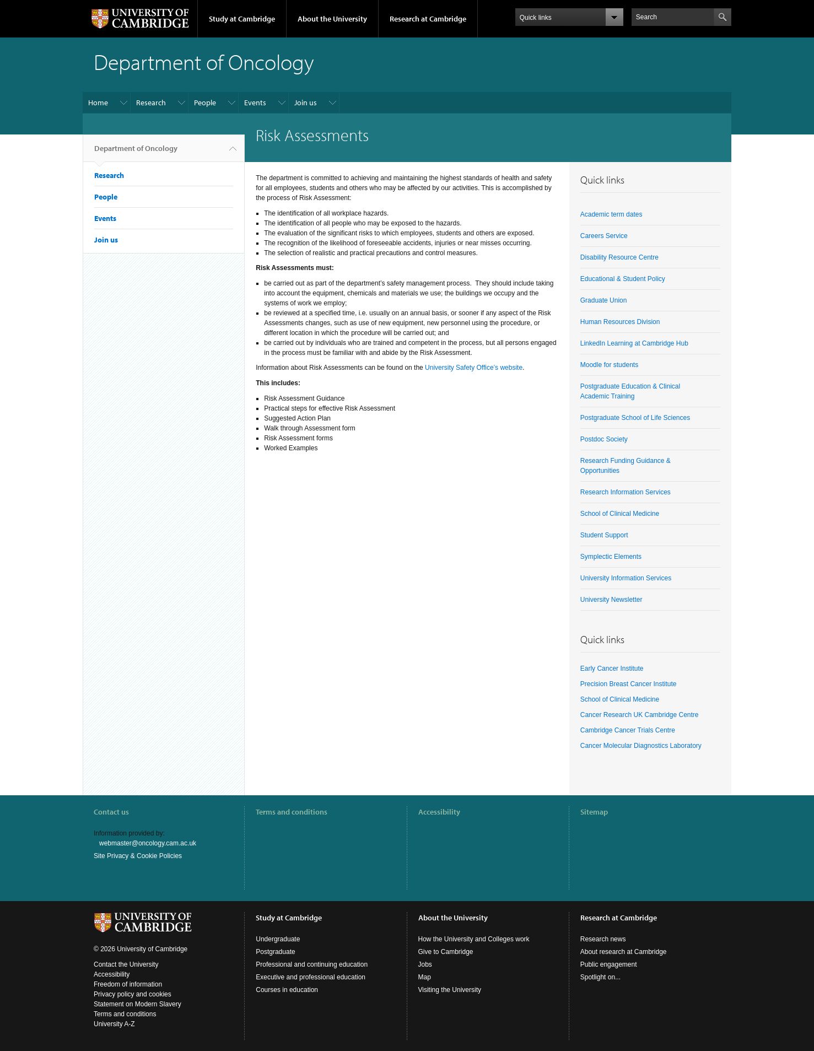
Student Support (604, 535)
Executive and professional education (310, 977)
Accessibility (439, 812)
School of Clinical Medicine (619, 514)
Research (151, 102)
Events (255, 102)
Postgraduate (275, 952)
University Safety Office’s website (473, 367)
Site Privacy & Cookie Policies (138, 856)
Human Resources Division (620, 322)
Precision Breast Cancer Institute (628, 684)
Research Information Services (625, 492)
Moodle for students (609, 365)
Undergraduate (278, 939)
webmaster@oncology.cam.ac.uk (147, 843)
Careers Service (604, 236)
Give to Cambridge (445, 952)
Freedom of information (128, 984)
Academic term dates (611, 214)
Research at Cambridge (428, 19)
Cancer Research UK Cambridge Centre (639, 715)
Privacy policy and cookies (132, 994)
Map (424, 977)
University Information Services (625, 578)
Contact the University (126, 964)
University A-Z (114, 1024)
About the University (332, 19)
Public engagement (608, 964)
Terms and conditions (291, 812)
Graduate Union (603, 300)
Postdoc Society (604, 439)
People (205, 102)
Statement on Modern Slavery (137, 1004)
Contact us (111, 812)
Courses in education (287, 990)
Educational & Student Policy (622, 279)
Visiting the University (450, 990)
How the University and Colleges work (474, 939)
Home (98, 102)
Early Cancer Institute (612, 668)
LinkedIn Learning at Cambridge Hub (634, 343)
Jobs (425, 964)
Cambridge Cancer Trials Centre (627, 730)
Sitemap (594, 812)
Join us (305, 102)
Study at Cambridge (242, 19)
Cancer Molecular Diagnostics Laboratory (641, 746)
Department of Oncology (135, 152)
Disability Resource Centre (619, 257)
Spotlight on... (600, 977)
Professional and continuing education (312, 964)
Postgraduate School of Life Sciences (635, 418)
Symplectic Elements (611, 556)
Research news (603, 939)
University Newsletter (611, 599)
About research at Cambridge (623, 952)
